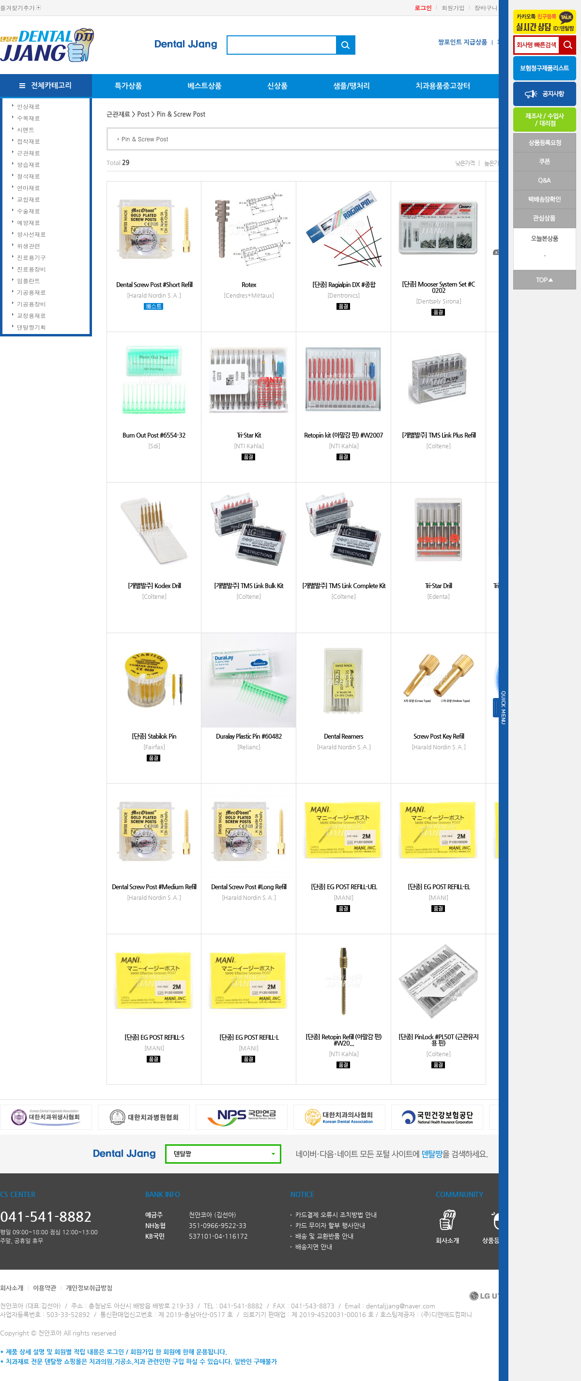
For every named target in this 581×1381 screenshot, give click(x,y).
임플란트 (28, 280)
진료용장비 (31, 269)
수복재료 (28, 118)
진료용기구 (31, 257)
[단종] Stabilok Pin (154, 736)
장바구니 (486, 7)
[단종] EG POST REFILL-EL (439, 886)
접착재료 (28, 141)
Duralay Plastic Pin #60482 (249, 736)
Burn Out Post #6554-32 (153, 435)
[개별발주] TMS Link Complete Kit (343, 585)
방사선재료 (31, 234)
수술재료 (28, 211)
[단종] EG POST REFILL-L (248, 1037)
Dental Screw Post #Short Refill (154, 284)
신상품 (277, 86)
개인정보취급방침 (89, 1287)
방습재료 (28, 164)
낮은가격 (464, 163)
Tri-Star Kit (249, 435)
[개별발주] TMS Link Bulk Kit (248, 585)
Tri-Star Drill (438, 585)
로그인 (423, 7)
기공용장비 (31, 304)
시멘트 (25, 129)
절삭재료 (28, 176)
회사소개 (11, 1287)
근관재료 (28, 153)
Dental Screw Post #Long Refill (248, 886)
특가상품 (128, 86)
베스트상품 (204, 86)
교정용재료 (31, 315)
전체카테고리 (51, 85)
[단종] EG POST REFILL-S (154, 1037)
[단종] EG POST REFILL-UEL (344, 886)
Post (143, 114)
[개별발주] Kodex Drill (154, 585)
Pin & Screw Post (145, 139)
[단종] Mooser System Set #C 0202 (438, 287)
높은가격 (494, 163)
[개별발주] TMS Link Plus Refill (438, 435)
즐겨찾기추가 (17, 7)
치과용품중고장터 (442, 86)
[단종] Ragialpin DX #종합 (343, 284)
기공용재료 (31, 292)
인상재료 (28, 106)
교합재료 (28, 199)
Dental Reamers (343, 736)
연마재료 (28, 187)
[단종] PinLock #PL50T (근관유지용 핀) (438, 1039)
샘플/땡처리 (351, 86)
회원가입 (453, 7)
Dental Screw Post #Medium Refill (154, 886)
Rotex (249, 284)
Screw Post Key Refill (438, 736)
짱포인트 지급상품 (462, 42)
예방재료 (28, 222)
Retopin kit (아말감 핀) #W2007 (343, 435)
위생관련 (28, 246)
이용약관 (44, 1287)
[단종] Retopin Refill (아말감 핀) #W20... (344, 1039)
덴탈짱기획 (31, 327)
